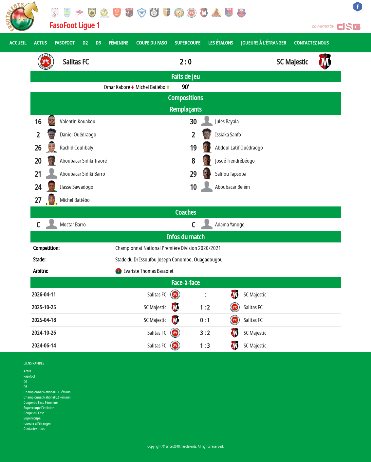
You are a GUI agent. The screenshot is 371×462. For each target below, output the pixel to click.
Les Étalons (220, 42)
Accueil (17, 42)
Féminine (118, 42)
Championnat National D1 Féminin (47, 391)
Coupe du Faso (151, 42)
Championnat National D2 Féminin (47, 397)
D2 (85, 42)
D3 (98, 42)
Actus (40, 42)
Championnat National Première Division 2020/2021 (168, 248)
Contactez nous (311, 42)
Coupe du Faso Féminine (41, 402)
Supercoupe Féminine (39, 407)
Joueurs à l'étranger (263, 42)
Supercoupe (187, 42)
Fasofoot (65, 42)
